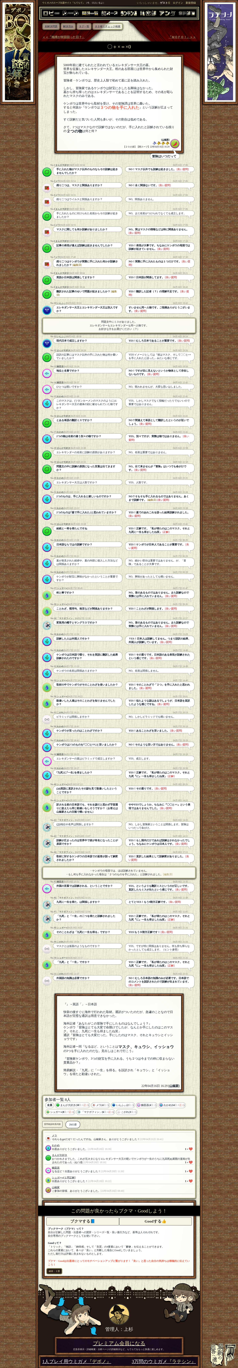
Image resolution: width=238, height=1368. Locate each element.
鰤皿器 (60, 366)
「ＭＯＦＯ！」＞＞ (182, 37)
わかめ (60, 396)
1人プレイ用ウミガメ (76, 1361)
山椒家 (165, 139)
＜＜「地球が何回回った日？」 (63, 37)
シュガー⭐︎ (62, 588)
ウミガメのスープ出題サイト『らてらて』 (63, 2)
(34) (58, 788)
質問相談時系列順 (52, 1124)
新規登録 (191, 2)
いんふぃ (61, 303)
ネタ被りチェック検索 (107, 26)
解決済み (68, 26)
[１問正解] (70, 1177)
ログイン (178, 2)
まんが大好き (62, 165)
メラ (58, 181)
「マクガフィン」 (66, 618)
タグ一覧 (84, 26)
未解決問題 (51, 26)
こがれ (60, 712)
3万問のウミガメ (164, 1361)
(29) (58, 824)
